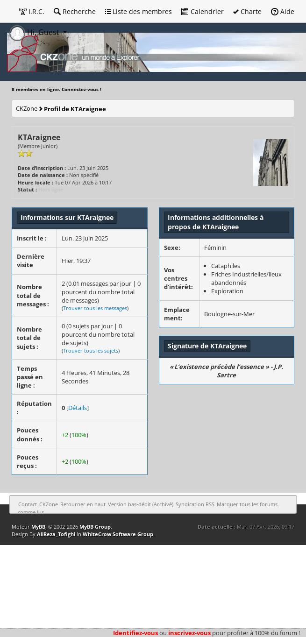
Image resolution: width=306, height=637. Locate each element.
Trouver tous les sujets (90, 350)
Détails (77, 407)
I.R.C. (31, 11)
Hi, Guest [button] (35, 32)
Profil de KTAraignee (75, 109)
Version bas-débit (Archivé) (140, 504)
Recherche (75, 11)
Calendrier (202, 11)
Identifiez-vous (135, 633)
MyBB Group (95, 526)
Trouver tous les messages (95, 307)
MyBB (38, 526)
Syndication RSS (195, 504)
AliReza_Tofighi (56, 534)
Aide (282, 11)
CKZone (26, 108)
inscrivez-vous (189, 633)
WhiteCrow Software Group (118, 534)
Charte (247, 11)
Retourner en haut (83, 504)
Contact (27, 504)
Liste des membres (138, 11)
